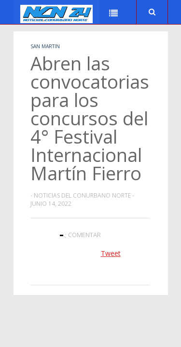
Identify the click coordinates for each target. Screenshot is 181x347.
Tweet (111, 253)
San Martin (45, 46)
